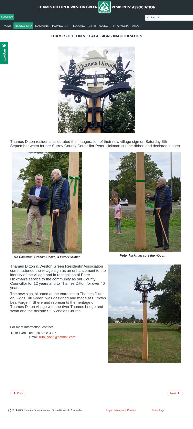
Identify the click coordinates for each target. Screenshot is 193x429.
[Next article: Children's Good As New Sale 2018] (175, 393)
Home (7, 25)
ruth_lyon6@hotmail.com (57, 337)
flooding (78, 25)
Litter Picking (98, 25)
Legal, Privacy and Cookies (121, 410)
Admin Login (158, 410)
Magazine (42, 25)
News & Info (23, 25)
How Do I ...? (60, 25)
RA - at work (120, 25)
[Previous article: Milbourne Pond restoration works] (18, 393)
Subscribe (7, 16)
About (136, 25)
